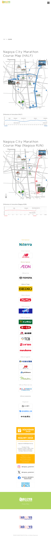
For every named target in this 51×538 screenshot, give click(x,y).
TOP (4, 39)
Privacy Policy (25, 504)
